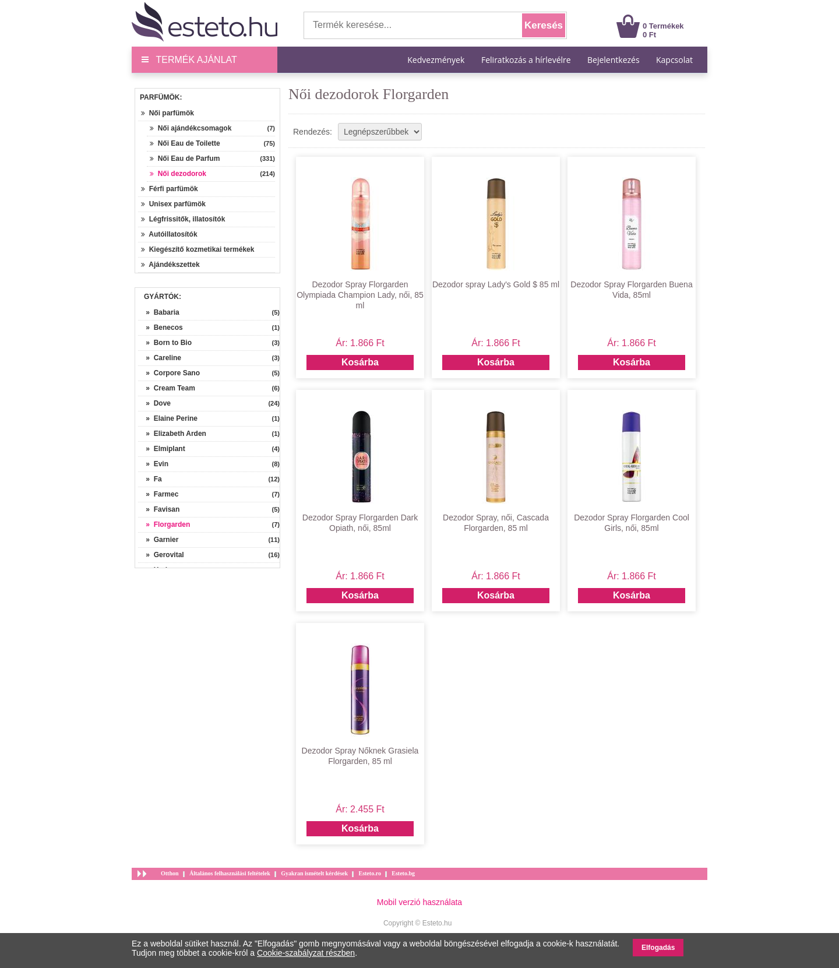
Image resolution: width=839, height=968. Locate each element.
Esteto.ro (369, 873)
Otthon (170, 873)
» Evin (153, 464)
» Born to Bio (165, 343)
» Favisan (158, 509)
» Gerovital (161, 555)
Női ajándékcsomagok (190, 128)
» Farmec (158, 494)
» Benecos (160, 327)
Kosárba (360, 362)
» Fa (150, 479)
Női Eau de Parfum (185, 158)
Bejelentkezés (613, 59)
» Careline (159, 358)
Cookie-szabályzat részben (306, 953)
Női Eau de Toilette (185, 143)
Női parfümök (167, 113)
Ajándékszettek (170, 265)
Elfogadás (658, 948)
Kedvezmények (437, 59)
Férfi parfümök (169, 189)
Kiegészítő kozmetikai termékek (197, 249)
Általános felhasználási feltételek (229, 873)
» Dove (154, 403)
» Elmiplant (161, 449)
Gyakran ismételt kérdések (314, 873)
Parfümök (159, 97)
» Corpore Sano (169, 373)
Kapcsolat (674, 59)
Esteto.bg (403, 873)
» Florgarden (164, 524)
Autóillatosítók (169, 234)
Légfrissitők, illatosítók (183, 219)
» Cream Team (166, 388)
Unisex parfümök (173, 204)
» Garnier (158, 540)
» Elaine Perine (168, 418)
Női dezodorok (178, 174)
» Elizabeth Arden (172, 434)
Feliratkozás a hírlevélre (526, 59)
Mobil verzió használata (419, 902)
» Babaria (158, 312)
